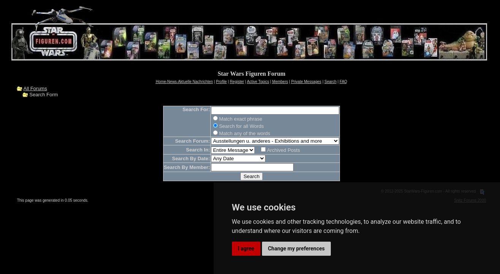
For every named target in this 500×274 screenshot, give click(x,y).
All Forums (35, 88)
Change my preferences (296, 248)
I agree (246, 248)
